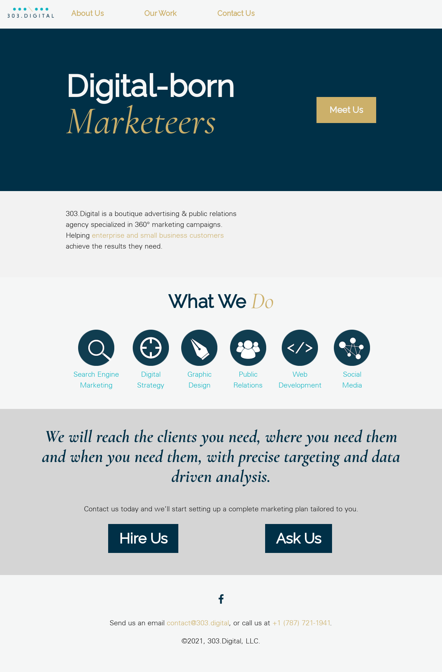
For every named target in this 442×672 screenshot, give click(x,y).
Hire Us (143, 538)
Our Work (160, 13)
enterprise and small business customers (158, 236)
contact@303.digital (198, 623)
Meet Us (346, 110)
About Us (87, 13)
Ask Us (298, 538)
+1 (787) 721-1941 (301, 623)
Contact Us (236, 13)
